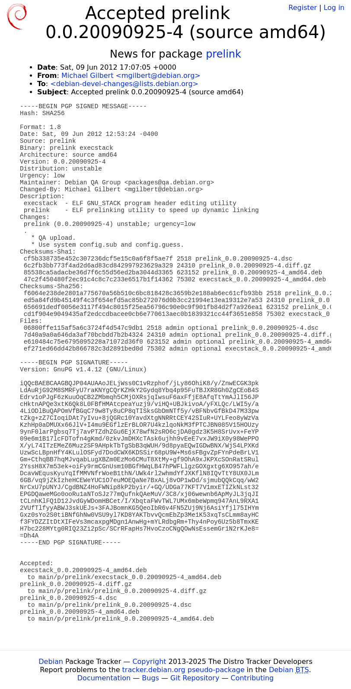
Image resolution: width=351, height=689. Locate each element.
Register (302, 7)
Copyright (149, 661)
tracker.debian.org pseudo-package (183, 670)
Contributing (252, 678)
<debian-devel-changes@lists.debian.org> (124, 84)
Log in (334, 7)
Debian (50, 661)
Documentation (104, 678)
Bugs (150, 678)
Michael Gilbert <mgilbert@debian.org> (131, 75)
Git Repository (194, 678)
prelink (223, 54)
